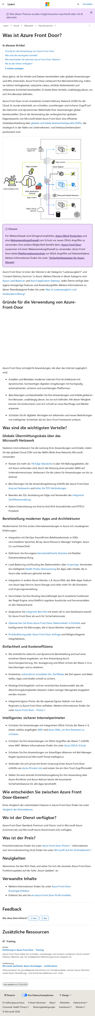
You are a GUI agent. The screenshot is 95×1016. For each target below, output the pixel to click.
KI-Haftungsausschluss (13, 1002)
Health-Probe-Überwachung (40, 568)
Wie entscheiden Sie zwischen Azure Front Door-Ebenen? (32, 59)
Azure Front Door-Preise (55, 845)
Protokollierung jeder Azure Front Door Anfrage (35, 634)
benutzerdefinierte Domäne (52, 553)
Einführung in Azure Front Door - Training (23, 950)
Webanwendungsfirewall (24, 240)
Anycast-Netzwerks (19, 488)
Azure (16, 25)
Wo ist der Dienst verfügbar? (19, 63)
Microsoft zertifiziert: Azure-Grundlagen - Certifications (30, 966)
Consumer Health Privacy (15, 1006)
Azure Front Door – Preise (29, 710)
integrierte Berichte (36, 611)
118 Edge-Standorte (41, 463)
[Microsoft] (47, 4)
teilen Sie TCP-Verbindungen (50, 488)
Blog (52, 1002)
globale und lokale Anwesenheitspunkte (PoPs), (56, 123)
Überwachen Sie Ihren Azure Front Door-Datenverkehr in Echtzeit (44, 623)
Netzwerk (28, 25)
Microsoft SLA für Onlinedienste (71, 850)
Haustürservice (45, 25)
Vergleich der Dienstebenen (18, 809)
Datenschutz (79, 1002)
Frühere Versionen (37, 1002)
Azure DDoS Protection (68, 235)
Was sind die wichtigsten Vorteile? (21, 55)
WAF (40, 729)
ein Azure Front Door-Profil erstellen (51, 895)
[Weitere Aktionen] (89, 25)
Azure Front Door (71, 244)
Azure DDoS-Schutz (75, 745)
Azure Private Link (32, 768)
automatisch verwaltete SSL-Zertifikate (42, 674)
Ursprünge (73, 564)
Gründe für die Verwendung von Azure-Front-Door (29, 51)
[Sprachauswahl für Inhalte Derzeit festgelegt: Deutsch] (10, 995)
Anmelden (87, 4)
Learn (6, 25)
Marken (79, 1006)
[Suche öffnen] (78, 4)
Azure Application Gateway (45, 280)
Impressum (64, 1006)
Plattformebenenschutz (31, 253)
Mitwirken (65, 1002)
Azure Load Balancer (14, 280)
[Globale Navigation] (3, 4)
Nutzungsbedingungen (44, 1006)
